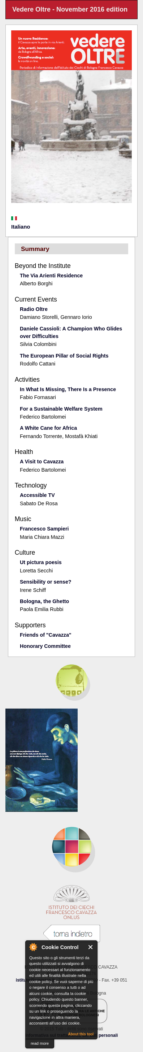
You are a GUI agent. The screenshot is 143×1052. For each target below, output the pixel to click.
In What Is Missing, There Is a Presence (68, 389)
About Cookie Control (33, 947)
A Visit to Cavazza (42, 461)
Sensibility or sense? (46, 582)
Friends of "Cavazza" (46, 635)
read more (40, 1043)
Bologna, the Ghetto (44, 601)
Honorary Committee (45, 646)
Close (90, 947)
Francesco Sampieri (44, 529)
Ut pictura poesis (41, 562)
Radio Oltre (34, 309)
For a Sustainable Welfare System (61, 409)
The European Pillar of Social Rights (64, 356)
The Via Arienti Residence (51, 275)
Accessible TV (37, 495)
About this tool (81, 1034)
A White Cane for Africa (48, 428)
